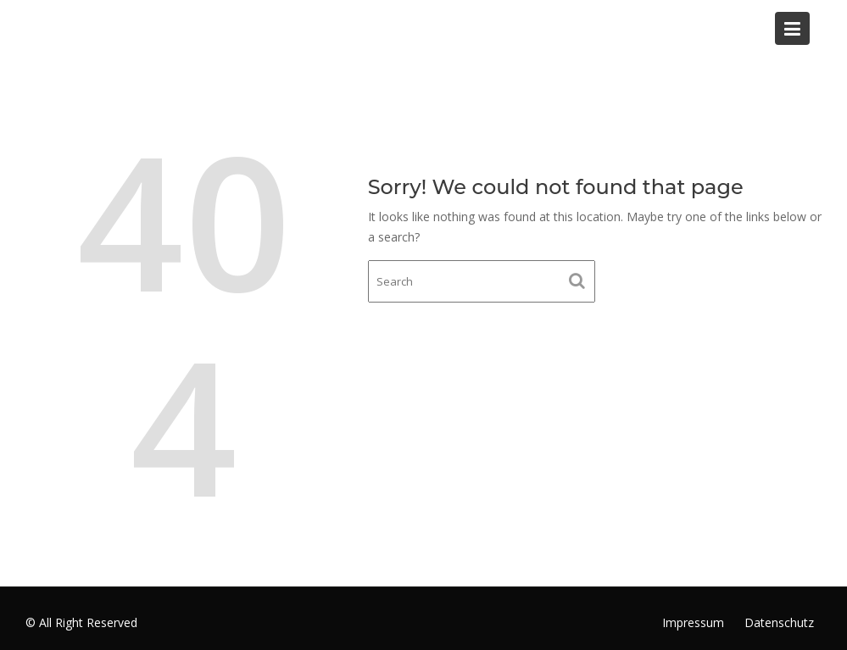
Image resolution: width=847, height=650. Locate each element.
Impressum (693, 622)
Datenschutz (779, 622)
